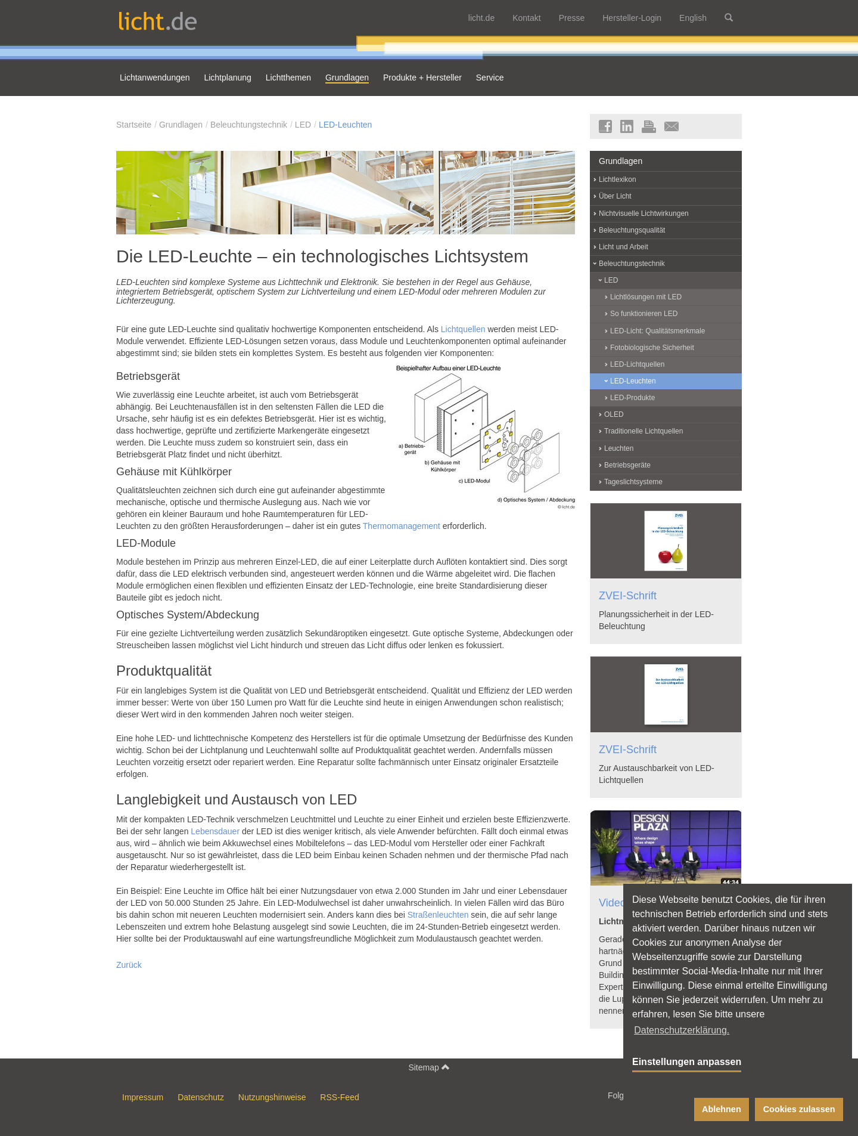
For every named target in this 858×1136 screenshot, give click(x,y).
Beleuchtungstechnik (248, 124)
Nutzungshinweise (272, 1097)
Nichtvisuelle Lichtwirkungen (644, 213)
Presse (572, 18)
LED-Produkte (632, 398)
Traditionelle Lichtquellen (643, 431)
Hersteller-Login (631, 18)
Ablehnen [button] (721, 1109)
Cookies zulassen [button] (799, 1109)
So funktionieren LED (643, 313)
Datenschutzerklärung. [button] (681, 1030)
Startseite (133, 124)
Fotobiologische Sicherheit (652, 347)
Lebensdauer (215, 831)
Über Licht (615, 196)
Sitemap (428, 1067)
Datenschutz (201, 1097)
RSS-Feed (339, 1097)
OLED (614, 414)
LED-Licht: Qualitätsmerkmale (657, 331)
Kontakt (526, 18)
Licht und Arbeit (623, 247)
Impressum (142, 1097)
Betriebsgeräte (627, 465)
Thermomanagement (401, 526)
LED (303, 124)
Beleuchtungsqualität (632, 230)
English (693, 18)
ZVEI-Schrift (628, 596)
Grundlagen (181, 124)
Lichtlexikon (617, 179)
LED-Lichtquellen (637, 364)
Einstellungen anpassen (686, 1062)
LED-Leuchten (345, 124)
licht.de (481, 18)
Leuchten (618, 448)
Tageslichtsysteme (633, 482)
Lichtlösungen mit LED (646, 297)
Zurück (129, 965)
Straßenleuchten (438, 915)
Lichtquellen (463, 329)
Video (612, 903)
